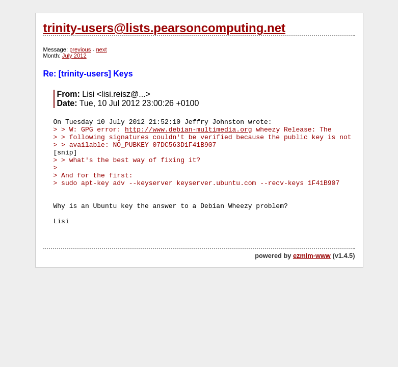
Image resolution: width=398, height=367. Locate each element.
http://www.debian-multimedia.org (188, 130)
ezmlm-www (312, 255)
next (101, 49)
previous (80, 49)
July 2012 (74, 56)
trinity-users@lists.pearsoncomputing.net (164, 28)
